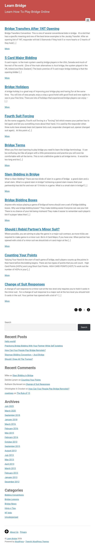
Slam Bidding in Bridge (22, 174)
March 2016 (10, 424)
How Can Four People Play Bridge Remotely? (25, 350)
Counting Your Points (21, 255)
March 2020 (10, 411)
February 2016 (11, 428)
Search (8, 322)
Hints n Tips (10, 508)
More (7, 49)
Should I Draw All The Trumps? (19, 359)
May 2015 (9, 433)
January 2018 (11, 419)
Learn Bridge (12, 539)
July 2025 (9, 406)
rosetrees (9, 393)
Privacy (23, 532)
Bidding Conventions (14, 495)
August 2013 (10, 450)
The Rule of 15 (23, 393)
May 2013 (9, 459)
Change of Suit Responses (25, 284)
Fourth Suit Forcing (19, 116)
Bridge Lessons (12, 499)
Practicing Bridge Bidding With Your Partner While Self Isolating (34, 346)
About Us (14, 532)
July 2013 (9, 455)
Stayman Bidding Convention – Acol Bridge (24, 355)
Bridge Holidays (17, 87)
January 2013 (11, 477)
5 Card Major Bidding (21, 58)
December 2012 (12, 482)
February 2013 (11, 473)
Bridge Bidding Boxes (21, 200)
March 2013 (10, 468)
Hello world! (10, 341)
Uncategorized (11, 517)
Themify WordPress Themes (37, 542)
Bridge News (10, 504)
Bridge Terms (15, 145)
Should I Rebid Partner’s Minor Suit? (32, 229)
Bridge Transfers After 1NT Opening (32, 29)
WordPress (19, 542)
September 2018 (12, 415)
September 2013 (12, 446)
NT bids (8, 513)
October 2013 (11, 442)
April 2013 (9, 464)
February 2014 (11, 437)
